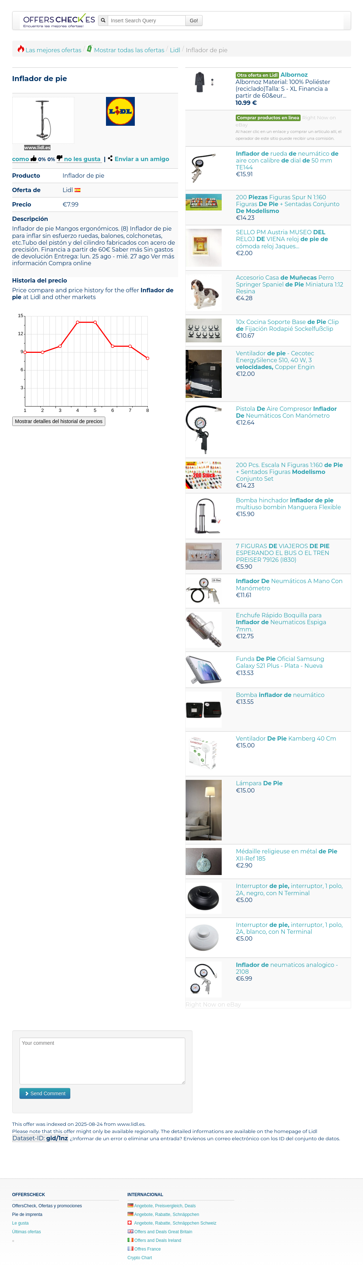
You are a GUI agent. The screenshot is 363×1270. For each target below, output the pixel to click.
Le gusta (20, 1223)
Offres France (144, 1249)
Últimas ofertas (26, 1231)
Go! (194, 20)
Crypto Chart (140, 1257)
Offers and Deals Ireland (154, 1240)
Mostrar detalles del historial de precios (59, 421)
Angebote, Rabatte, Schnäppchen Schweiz (172, 1223)
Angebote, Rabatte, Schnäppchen (163, 1214)
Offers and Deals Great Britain (160, 1231)
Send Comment (45, 1093)
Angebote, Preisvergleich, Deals (162, 1205)
